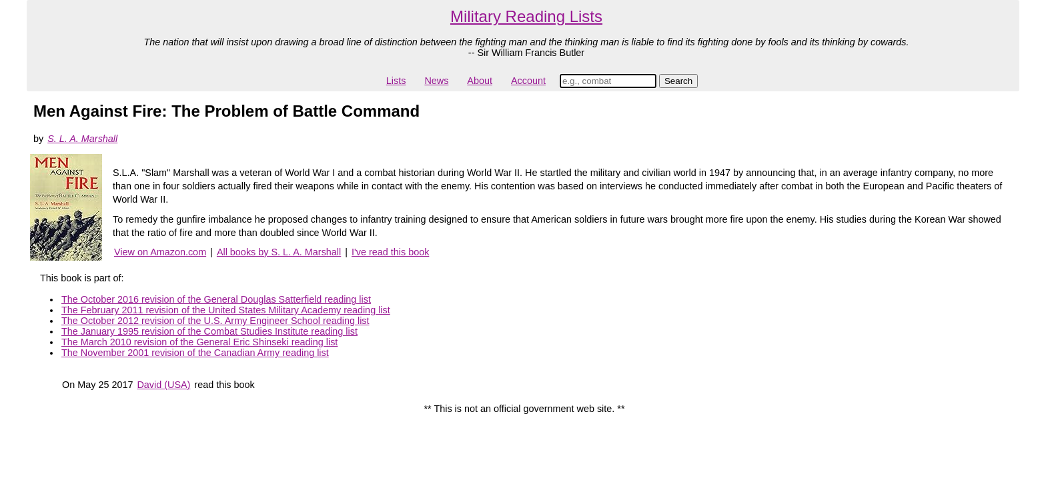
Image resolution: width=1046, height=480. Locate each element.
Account (528, 80)
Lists (396, 80)
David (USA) (163, 384)
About (479, 80)
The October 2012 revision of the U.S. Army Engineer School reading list (215, 320)
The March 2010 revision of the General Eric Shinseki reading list (199, 342)
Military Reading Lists (526, 16)
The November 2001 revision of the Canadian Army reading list (195, 352)
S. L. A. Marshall (82, 138)
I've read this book (390, 252)
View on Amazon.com (160, 252)
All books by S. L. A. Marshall (279, 252)
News (436, 80)
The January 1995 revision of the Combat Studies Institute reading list (209, 331)
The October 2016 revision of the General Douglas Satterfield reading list (216, 299)
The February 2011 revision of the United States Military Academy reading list (225, 310)
